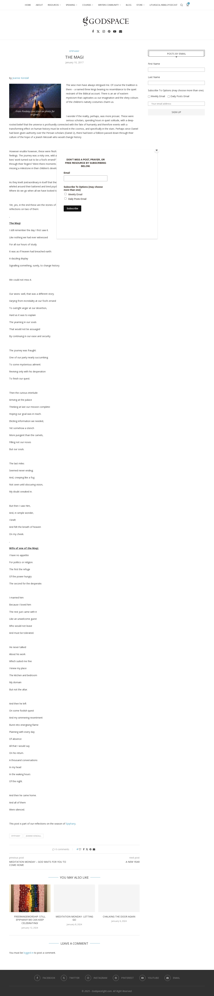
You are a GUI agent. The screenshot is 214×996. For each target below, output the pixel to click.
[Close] (156, 150)
